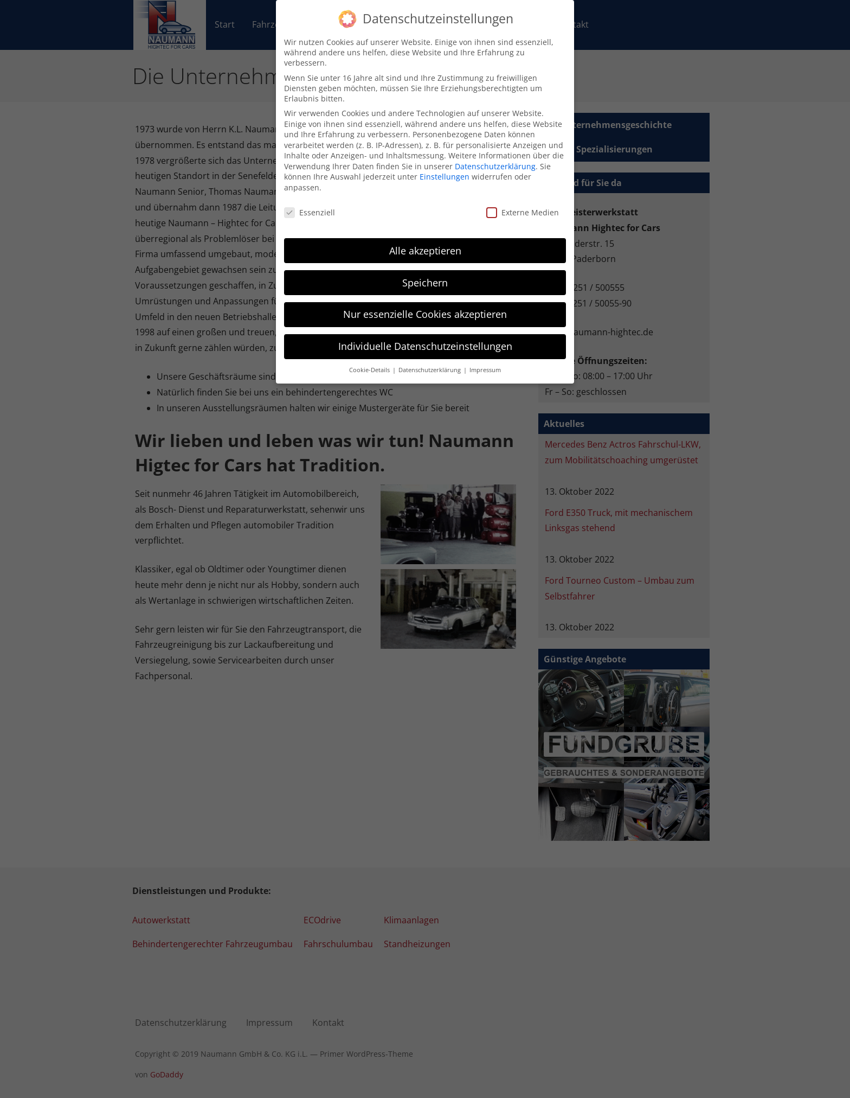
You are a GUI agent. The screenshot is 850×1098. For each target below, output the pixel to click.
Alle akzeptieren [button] (425, 237)
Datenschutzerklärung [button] (430, 357)
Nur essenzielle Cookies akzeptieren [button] (425, 301)
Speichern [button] (425, 269)
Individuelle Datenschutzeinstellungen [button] (425, 333)
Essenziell (309, 199)
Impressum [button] (485, 357)
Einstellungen (444, 163)
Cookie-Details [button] (370, 357)
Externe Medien (522, 199)
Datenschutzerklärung (495, 153)
